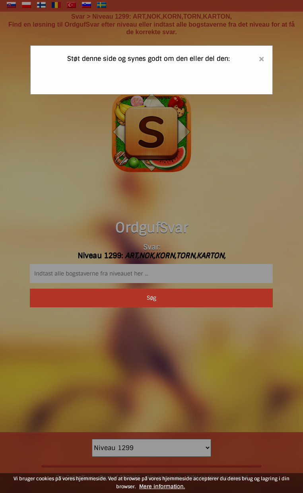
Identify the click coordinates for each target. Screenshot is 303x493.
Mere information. (162, 486)
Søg (151, 297)
